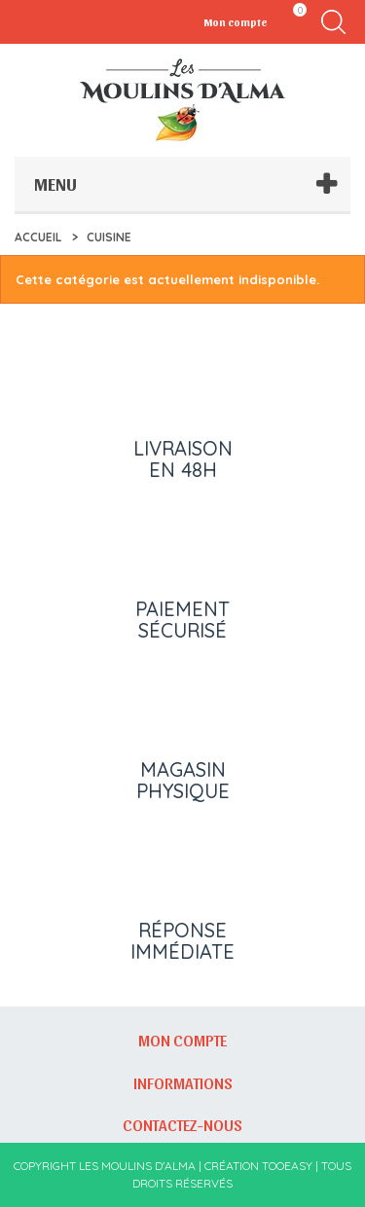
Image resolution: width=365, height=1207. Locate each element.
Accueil (38, 237)
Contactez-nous (182, 1124)
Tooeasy (287, 1165)
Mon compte (182, 1039)
